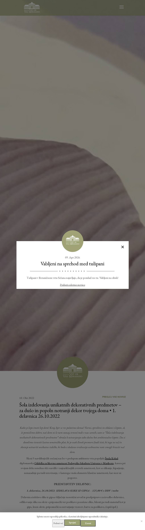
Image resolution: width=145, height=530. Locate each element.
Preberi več (58, 523)
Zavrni (88, 523)
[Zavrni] (141, 521)
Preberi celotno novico (72, 285)
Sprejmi (72, 522)
